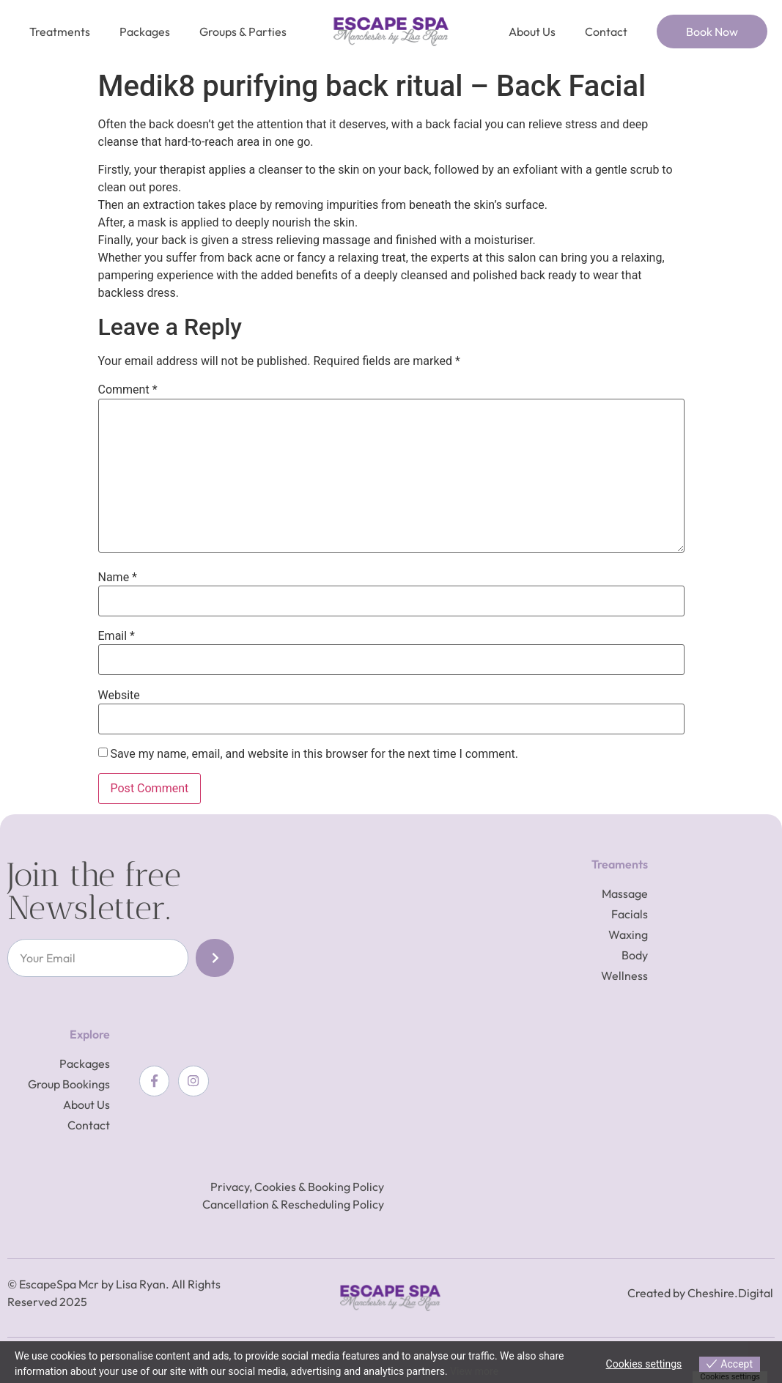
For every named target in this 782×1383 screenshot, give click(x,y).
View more (474, 1371)
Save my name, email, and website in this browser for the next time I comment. (314, 754)
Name (118, 577)
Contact (606, 31)
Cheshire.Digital (730, 1293)
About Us (532, 31)
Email (116, 636)
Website (119, 695)
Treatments (59, 31)
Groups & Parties (243, 31)
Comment (128, 390)
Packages (144, 31)
